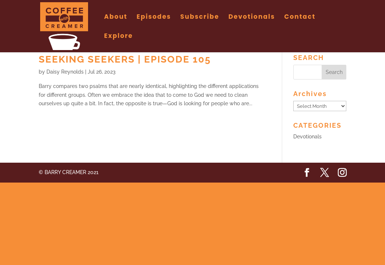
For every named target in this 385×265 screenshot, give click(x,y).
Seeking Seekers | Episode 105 (125, 59)
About (115, 17)
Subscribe (199, 17)
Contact (299, 17)
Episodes (154, 17)
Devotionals (251, 17)
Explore (118, 36)
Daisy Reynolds (65, 72)
